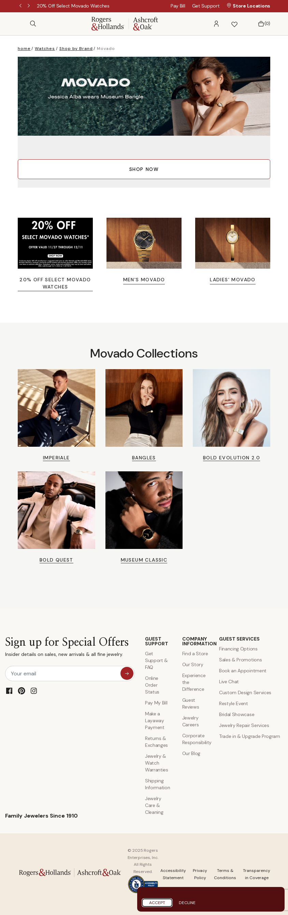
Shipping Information (157, 784)
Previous (21, 6)
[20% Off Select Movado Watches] (73, 6)
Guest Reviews (190, 703)
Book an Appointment (243, 671)
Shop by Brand (76, 48)
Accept (157, 902)
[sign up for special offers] (126, 673)
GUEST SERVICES (239, 638)
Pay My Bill (156, 703)
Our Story (192, 664)
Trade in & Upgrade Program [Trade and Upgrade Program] (249, 736)
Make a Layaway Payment (154, 720)
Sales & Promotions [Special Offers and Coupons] (240, 660)
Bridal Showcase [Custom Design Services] (236, 714)
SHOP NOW (144, 169)
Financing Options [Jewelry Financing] (238, 649)
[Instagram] (34, 691)
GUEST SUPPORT (156, 641)
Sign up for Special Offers (67, 648)
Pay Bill (178, 6)
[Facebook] (9, 691)
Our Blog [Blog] (191, 753)
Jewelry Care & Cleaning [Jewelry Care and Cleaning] (154, 805)
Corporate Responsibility (195, 738)
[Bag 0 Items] (262, 23)
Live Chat (229, 681)
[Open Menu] (21, 23)
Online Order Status (152, 685)
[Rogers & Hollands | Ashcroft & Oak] (124, 23)
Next (29, 6)
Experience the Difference (194, 682)
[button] (216, 23)
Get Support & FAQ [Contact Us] (156, 660)
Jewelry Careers (190, 721)
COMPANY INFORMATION (195, 641)
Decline (187, 902)
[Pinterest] (21, 691)
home (24, 48)
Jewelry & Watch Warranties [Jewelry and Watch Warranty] (156, 763)
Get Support (206, 6)
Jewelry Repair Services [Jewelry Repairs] (244, 725)
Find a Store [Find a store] (195, 653)
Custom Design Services (245, 692)
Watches (45, 48)
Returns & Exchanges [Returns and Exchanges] (156, 741)
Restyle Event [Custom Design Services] (233, 703)
